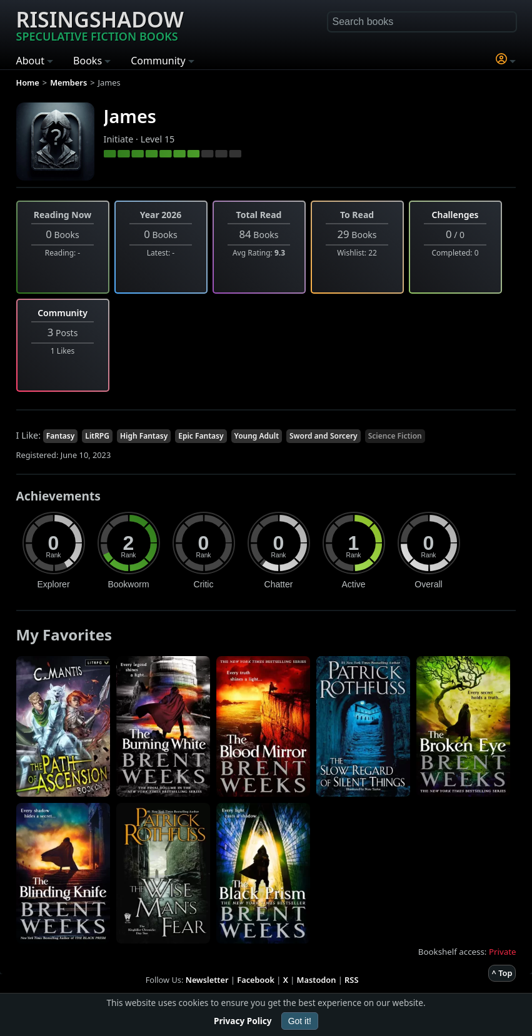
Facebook (255, 979)
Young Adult (256, 436)
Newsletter (207, 979)
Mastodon (316, 979)
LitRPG (97, 436)
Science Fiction (395, 436)
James (130, 116)
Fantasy (60, 436)
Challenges (455, 215)
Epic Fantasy (200, 436)
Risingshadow (100, 24)
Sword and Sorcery (323, 436)
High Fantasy (144, 436)
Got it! (299, 1021)
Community (63, 313)
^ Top (502, 973)
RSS (351, 979)
